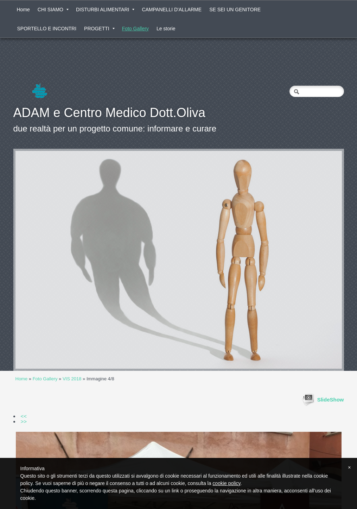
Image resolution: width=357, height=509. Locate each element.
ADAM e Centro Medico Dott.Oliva (109, 112)
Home (23, 9)
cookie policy (226, 483)
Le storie (166, 28)
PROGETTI (99, 28)
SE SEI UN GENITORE (235, 9)
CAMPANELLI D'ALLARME (172, 9)
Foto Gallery (135, 28)
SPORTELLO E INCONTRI (47, 28)
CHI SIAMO (53, 9)
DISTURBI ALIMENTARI (105, 9)
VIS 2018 (72, 378)
